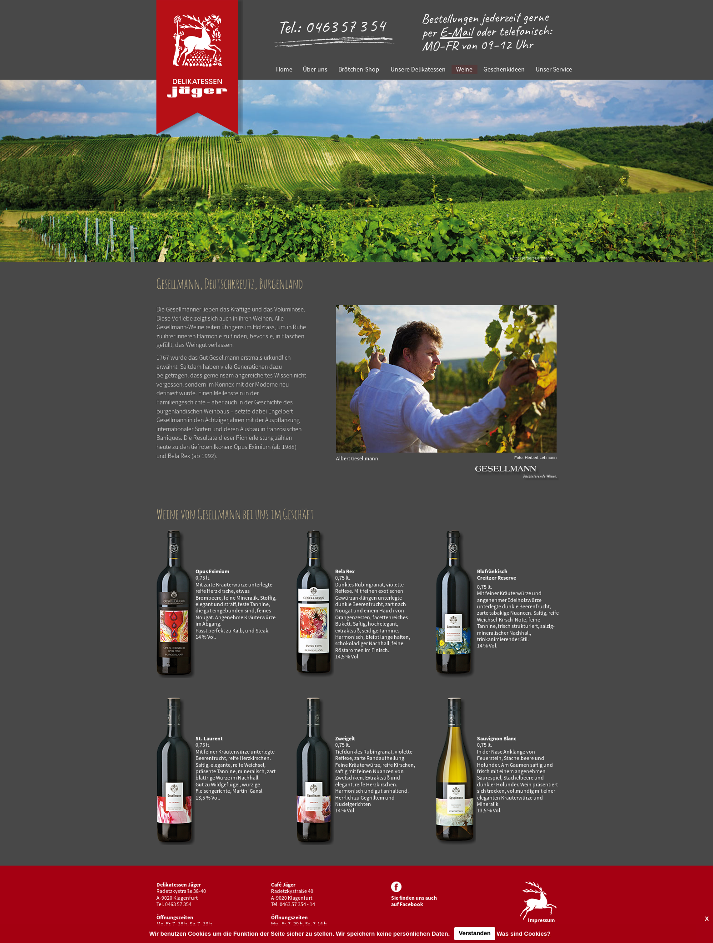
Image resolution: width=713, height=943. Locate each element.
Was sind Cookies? (524, 933)
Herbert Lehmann (536, 258)
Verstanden (475, 933)
